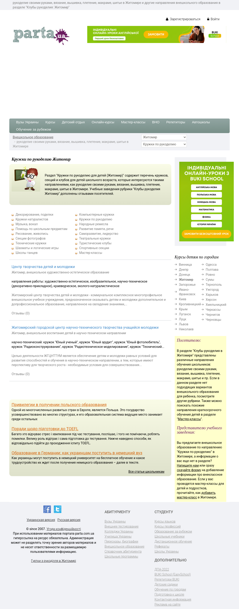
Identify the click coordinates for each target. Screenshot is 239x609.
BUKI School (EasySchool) (172, 574)
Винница (185, 264)
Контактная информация (172, 599)
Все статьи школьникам (146, 471)
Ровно (210, 274)
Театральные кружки (95, 238)
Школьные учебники (169, 536)
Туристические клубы (95, 243)
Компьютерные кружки (96, 214)
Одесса (211, 264)
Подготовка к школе (169, 594)
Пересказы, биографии (121, 541)
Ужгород (212, 289)
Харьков (212, 294)
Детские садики (166, 584)
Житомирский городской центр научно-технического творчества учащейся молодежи (85, 327)
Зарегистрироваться (183, 19)
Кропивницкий (190, 304)
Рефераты (161, 546)
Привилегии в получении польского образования (59, 404)
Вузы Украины (27, 122)
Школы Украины (166, 551)
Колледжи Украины (119, 531)
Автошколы (201, 122)
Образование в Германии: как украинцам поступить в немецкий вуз (77, 452)
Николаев (186, 329)
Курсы (50, 122)
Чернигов (213, 314)
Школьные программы (121, 556)
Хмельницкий (216, 304)
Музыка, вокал (26, 224)
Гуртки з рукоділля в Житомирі (53, 561)
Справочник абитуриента (123, 551)
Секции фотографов (30, 238)
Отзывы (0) (21, 313)
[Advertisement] (119, 80)
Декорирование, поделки (34, 214)
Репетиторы (175, 122)
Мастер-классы (133, 122)
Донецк (184, 274)
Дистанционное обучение (173, 541)
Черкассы (213, 309)
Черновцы (213, 319)
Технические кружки (30, 243)
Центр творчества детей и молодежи (43, 267)
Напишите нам (188, 465)
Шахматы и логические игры (37, 248)
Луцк (182, 319)
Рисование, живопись (31, 233)
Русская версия (68, 520)
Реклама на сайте (167, 604)
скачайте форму (189, 470)
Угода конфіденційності (64, 529)
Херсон (211, 299)
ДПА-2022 (161, 569)
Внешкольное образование (33, 137)
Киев (182, 299)
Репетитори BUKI (166, 579)
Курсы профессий (167, 526)
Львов (184, 324)
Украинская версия (41, 520)
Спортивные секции (94, 248)
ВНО (155, 122)
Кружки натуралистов (31, 219)
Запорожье (187, 284)
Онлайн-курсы (103, 122)
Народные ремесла (93, 224)
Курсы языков (164, 521)
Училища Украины (118, 536)
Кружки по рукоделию (95, 219)
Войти (213, 19)
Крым (183, 309)
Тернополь (214, 284)
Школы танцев (26, 253)
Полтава (212, 269)
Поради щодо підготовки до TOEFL (45, 428)
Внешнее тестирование (122, 526)
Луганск (185, 314)
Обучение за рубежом (33, 129)
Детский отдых (73, 122)
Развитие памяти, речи (96, 229)
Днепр (184, 269)
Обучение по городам (170, 589)
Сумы (210, 279)
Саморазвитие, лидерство (98, 233)
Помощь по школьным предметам (41, 229)
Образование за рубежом (173, 531)
